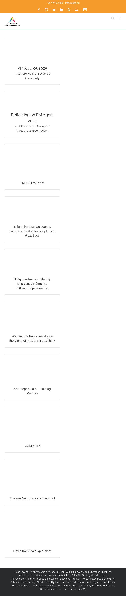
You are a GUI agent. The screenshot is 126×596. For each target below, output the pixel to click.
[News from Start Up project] (32, 534)
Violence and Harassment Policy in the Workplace (89, 582)
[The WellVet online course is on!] (32, 482)
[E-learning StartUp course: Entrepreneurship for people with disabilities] (32, 219)
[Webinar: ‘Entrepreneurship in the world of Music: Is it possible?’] (32, 324)
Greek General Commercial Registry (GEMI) (63, 589)
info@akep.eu (72, 3)
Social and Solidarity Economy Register (58, 578)
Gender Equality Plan (48, 582)
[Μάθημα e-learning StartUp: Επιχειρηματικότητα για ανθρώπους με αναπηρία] (32, 271)
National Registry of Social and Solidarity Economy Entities (79, 585)
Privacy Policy (89, 578)
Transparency (28, 582)
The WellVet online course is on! (32, 498)
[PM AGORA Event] (32, 166)
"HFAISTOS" (78, 575)
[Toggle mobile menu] (119, 18)
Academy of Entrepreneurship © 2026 (35, 572)
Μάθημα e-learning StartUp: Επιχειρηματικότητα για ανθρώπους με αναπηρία (32, 284)
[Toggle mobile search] (112, 18)
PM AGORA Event (32, 183)
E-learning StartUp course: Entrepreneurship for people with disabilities (32, 231)
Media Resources (21, 585)
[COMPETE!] (32, 429)
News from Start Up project (32, 551)
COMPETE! (32, 446)
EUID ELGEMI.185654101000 (72, 572)
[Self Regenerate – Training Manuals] (32, 377)
